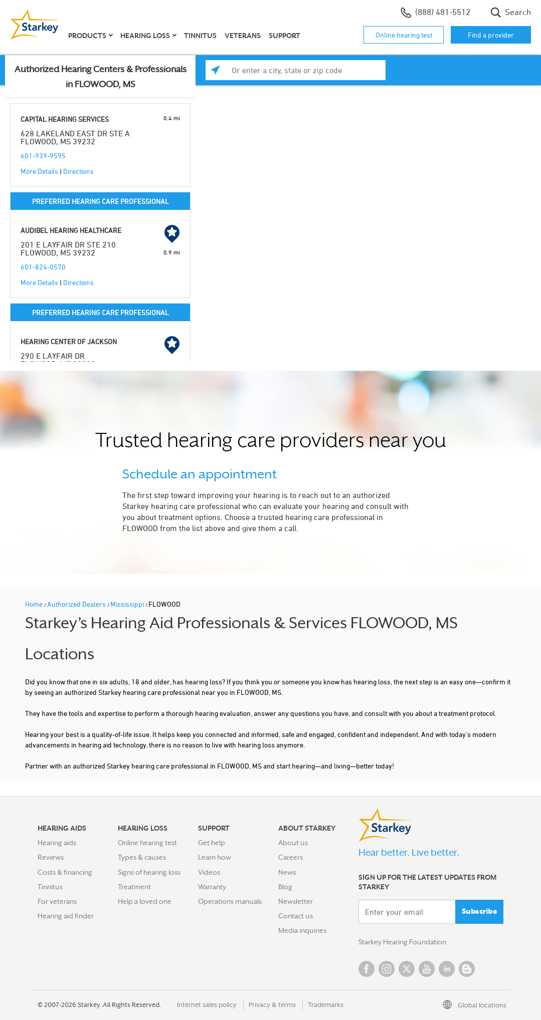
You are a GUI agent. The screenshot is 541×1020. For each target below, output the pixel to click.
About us (293, 843)
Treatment (134, 887)
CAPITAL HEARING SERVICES (65, 119)
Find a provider (491, 35)
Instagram (387, 969)
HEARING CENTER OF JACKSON (69, 341)
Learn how (214, 857)
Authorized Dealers (77, 604)
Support (284, 36)
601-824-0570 (43, 267)
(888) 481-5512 (435, 12)
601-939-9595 (43, 155)
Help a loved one (144, 901)
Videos (209, 872)
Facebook (366, 969)
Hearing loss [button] (145, 36)
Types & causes (142, 857)
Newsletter (295, 901)
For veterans (57, 901)
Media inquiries (302, 930)
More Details (39, 171)
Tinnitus (200, 36)
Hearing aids (57, 843)
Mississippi (127, 604)
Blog (285, 887)
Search (510, 12)
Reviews (51, 857)
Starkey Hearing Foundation (402, 942)
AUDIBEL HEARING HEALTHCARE (71, 230)
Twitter (407, 969)
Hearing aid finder (66, 916)
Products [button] (87, 36)
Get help (211, 843)
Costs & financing (65, 872)
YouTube (427, 969)
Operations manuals (230, 901)
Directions (78, 171)
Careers (290, 857)
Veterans (243, 36)
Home (34, 604)
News (287, 872)
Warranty (212, 887)
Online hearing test (404, 35)
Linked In (447, 969)
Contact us (295, 916)
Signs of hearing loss (149, 872)
